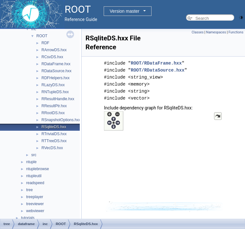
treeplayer (34, 197)
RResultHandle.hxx (57, 99)
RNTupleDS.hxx (55, 92)
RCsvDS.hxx (52, 57)
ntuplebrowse (37, 169)
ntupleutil (33, 176)
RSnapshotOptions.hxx (61, 120)
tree (29, 190)
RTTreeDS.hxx (54, 141)
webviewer (35, 211)
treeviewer (35, 204)
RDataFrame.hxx (56, 64)
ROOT (42, 36)
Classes (198, 32)
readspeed (35, 183)
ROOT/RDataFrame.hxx (156, 63)
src (33, 155)
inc (33, 29)
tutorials (27, 218)
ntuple (31, 162)
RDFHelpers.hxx (55, 78)
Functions (235, 32)
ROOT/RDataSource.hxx (157, 70)
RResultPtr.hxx (54, 106)
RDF (45, 43)
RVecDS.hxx (52, 148)
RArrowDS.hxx (54, 50)
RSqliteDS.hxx (53, 127)
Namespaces (216, 32)
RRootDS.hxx (53, 113)
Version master (124, 11)
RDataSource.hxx (56, 71)
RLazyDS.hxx (53, 85)
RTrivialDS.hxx (54, 134)
